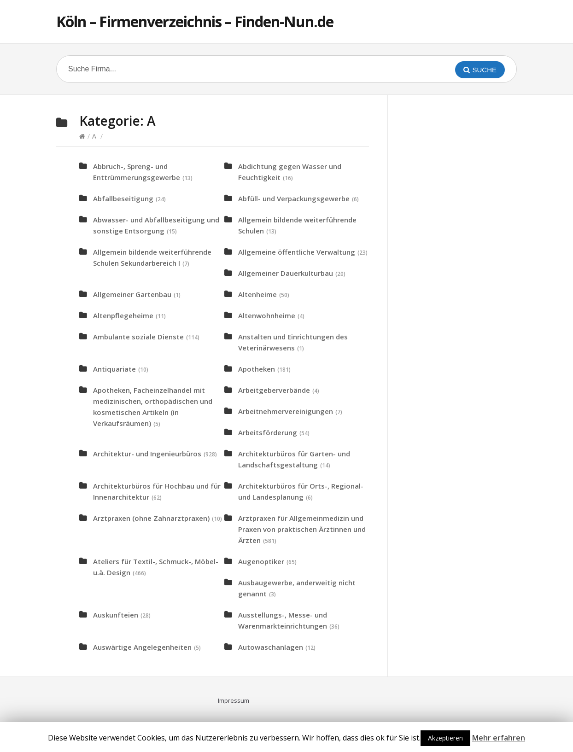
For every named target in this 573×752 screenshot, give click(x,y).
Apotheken (256, 368)
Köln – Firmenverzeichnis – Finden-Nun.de (194, 21)
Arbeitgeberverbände (274, 390)
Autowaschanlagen (270, 647)
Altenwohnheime (266, 315)
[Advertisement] (471, 251)
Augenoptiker (261, 561)
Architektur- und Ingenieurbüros (147, 453)
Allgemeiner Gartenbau (132, 294)
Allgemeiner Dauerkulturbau (285, 273)
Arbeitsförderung (267, 432)
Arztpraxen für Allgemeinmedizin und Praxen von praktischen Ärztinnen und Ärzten (302, 529)
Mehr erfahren (498, 738)
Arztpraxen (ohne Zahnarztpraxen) (151, 518)
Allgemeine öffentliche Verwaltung (296, 251)
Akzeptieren (445, 738)
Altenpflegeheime (123, 315)
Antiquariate (114, 368)
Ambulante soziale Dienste (138, 336)
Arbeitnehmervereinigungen (285, 411)
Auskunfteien (115, 614)
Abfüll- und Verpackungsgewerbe (294, 198)
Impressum (233, 700)
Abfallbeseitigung (123, 198)
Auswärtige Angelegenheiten (142, 647)
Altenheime (257, 294)
